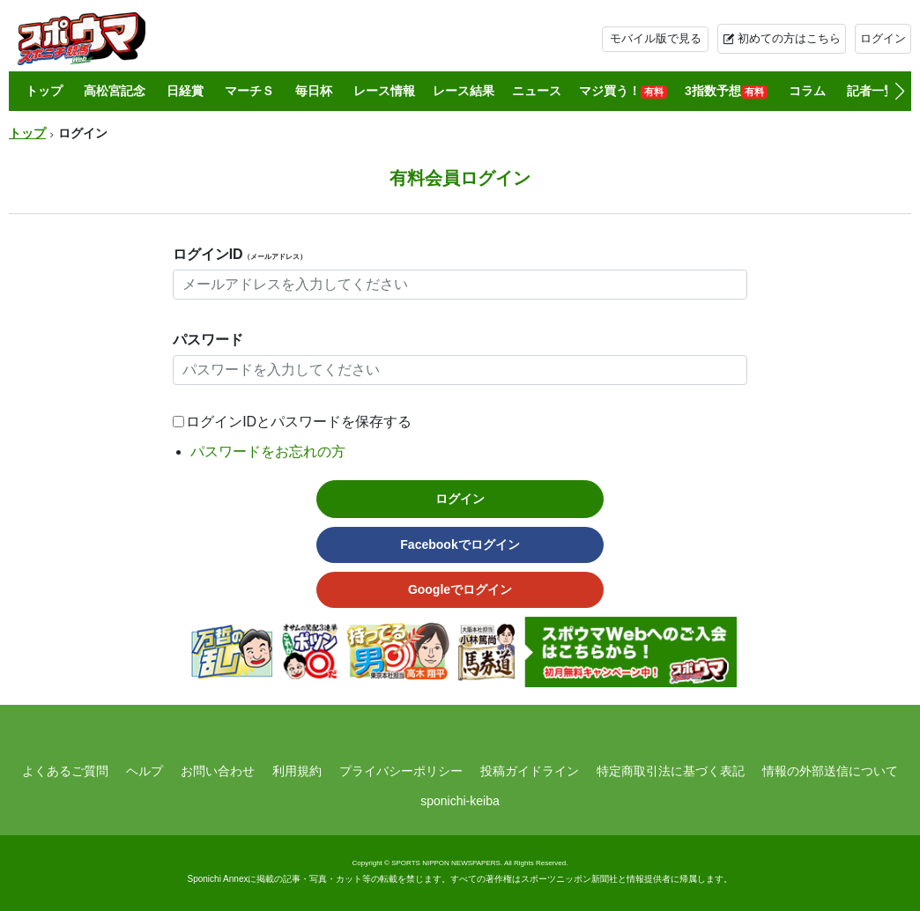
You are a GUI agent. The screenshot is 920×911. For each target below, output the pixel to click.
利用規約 (297, 771)
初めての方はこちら (789, 38)
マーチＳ (249, 91)
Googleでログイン (460, 589)
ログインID (240, 254)
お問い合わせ (218, 771)
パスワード (208, 339)
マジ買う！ (623, 91)
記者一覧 (871, 91)
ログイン (883, 38)
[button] (899, 91)
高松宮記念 (114, 91)
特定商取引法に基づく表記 (671, 771)
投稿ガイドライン (529, 771)
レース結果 (463, 91)
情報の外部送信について (830, 771)
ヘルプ (144, 771)
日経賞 (185, 91)
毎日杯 (313, 91)
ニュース (536, 91)
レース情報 (384, 91)
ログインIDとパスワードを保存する (299, 421)
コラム (807, 91)
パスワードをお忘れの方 (267, 451)
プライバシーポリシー (401, 771)
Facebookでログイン (459, 544)
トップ (44, 91)
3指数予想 (726, 91)
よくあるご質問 (65, 771)
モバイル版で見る (655, 38)
